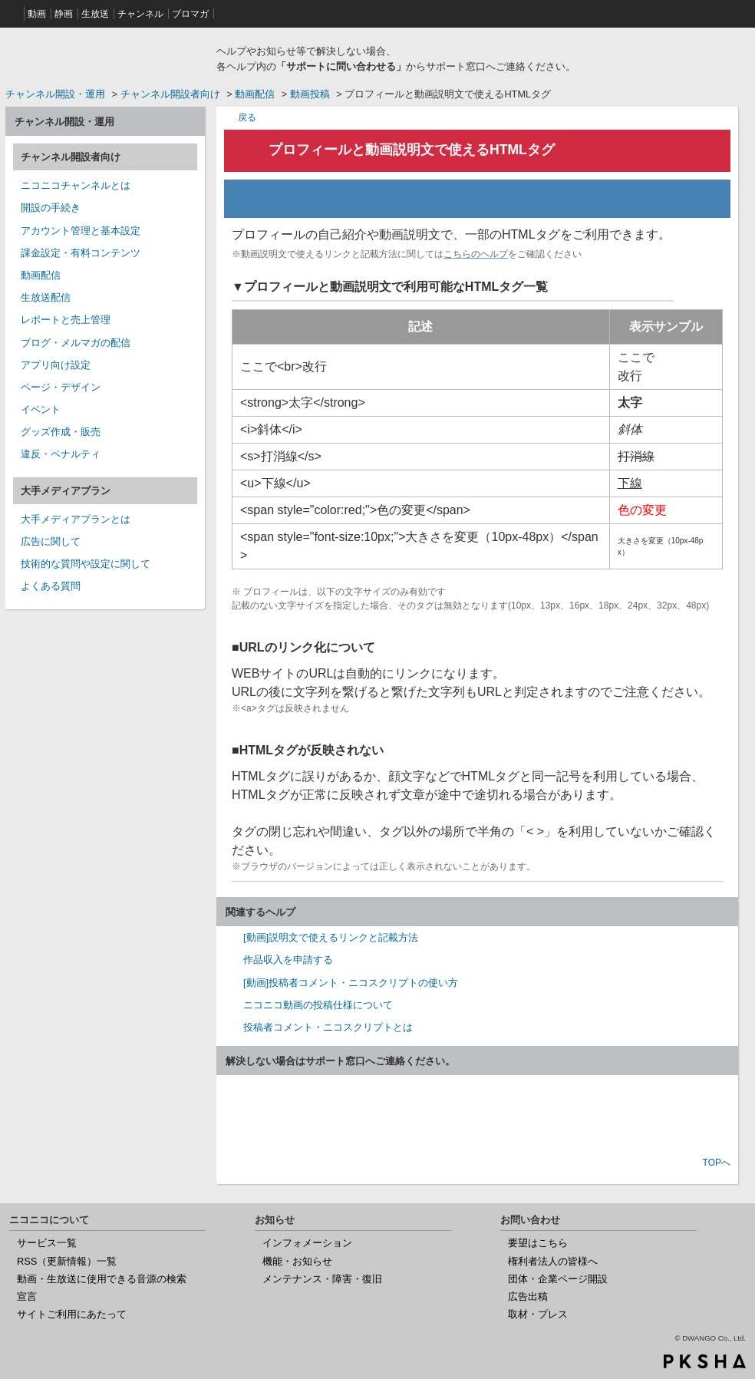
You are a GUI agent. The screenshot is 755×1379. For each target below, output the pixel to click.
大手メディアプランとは (75, 519)
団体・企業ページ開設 (558, 1279)
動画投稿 (310, 94)
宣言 (27, 1296)
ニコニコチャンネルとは (75, 185)
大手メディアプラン (65, 491)
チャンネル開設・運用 (55, 94)
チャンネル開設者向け (170, 94)
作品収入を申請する (288, 959)
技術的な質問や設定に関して (85, 563)
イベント (41, 409)
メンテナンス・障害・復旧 (322, 1279)
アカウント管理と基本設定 (80, 230)
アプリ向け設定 (56, 365)
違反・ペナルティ (61, 454)
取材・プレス (538, 1314)
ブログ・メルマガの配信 (75, 342)
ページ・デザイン (61, 387)
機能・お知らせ (297, 1261)
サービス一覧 (47, 1243)
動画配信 (255, 94)
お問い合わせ (477, 1117)
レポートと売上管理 (65, 319)
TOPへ (716, 1162)
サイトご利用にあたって (72, 1314)
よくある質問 (51, 586)
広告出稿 (528, 1296)
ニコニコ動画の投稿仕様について (318, 1005)
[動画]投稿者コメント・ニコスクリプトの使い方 (350, 982)
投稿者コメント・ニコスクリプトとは (328, 1027)
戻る (247, 117)
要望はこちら (538, 1243)
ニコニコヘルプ (105, 56)
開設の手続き (51, 207)
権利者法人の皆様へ (553, 1261)
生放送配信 (46, 297)
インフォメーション (307, 1243)
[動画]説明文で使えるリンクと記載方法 (330, 937)
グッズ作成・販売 (61, 431)
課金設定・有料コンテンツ (80, 253)
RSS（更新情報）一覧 (67, 1261)
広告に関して (51, 541)
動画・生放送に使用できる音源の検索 (101, 1279)
